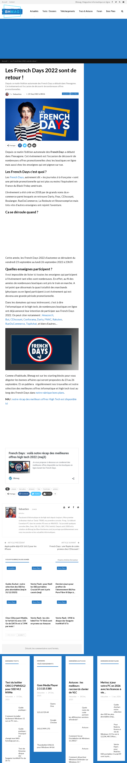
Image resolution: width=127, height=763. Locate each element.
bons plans (22, 489)
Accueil (4, 2)
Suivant (21, 635)
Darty (40, 319)
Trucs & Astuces (86, 11)
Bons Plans (111, 11)
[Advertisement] (63, 38)
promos (55, 489)
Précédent (11, 635)
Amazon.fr (47, 315)
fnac (39, 489)
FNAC (48, 319)
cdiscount (32, 489)
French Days (17, 177)
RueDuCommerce (15, 323)
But (7, 319)
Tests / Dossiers (49, 11)
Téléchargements (67, 11)
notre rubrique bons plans (50, 392)
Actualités (33, 11)
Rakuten (57, 319)
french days (46, 489)
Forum (100, 11)
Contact (12, 2)
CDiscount (16, 319)
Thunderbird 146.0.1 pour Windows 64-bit (46, 746)
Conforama (29, 319)
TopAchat (31, 323)
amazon (14, 489)
